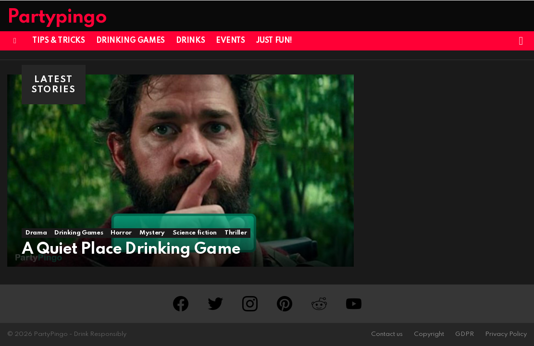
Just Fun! (274, 41)
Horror (121, 233)
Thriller (235, 233)
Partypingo (57, 17)
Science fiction (195, 233)
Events (230, 41)
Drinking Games (130, 41)
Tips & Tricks (58, 41)
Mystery (151, 233)
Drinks (190, 41)
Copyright (429, 334)
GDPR (464, 334)
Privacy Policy (506, 334)
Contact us (387, 334)
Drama (36, 233)
